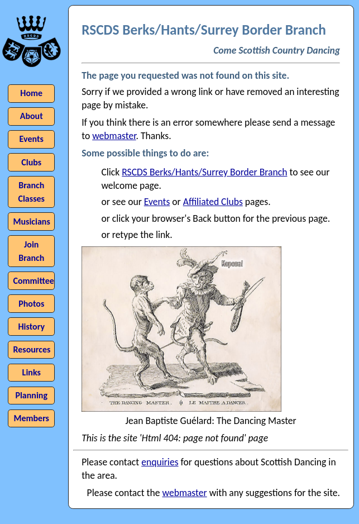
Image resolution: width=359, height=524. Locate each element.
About (31, 116)
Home (31, 93)
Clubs (31, 162)
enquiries (159, 462)
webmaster (114, 136)
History (31, 326)
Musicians (31, 221)
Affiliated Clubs (213, 202)
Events (157, 202)
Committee (33, 280)
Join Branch (31, 251)
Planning (31, 395)
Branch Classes (31, 192)
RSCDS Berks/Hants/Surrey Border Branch (204, 172)
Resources (31, 349)
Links (31, 372)
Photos (31, 303)
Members (31, 418)
